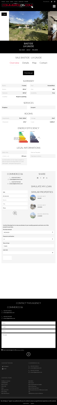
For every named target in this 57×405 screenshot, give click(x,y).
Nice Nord (30, 381)
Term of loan (6, 243)
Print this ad (28, 73)
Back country (4, 384)
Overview (14, 62)
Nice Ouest (31, 382)
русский (26, 1)
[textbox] (15, 204)
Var (29, 391)
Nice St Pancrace (32, 386)
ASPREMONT (4, 382)
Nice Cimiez (4, 391)
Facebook (40, 178)
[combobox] (15, 204)
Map (34, 62)
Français (3, 1)
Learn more (26, 403)
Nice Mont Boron (5, 393)
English (7, 1)
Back (5, 14)
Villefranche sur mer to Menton (35, 393)
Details (25, 62)
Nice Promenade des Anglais (35, 384)
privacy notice (20, 350)
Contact (43, 62)
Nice (2, 388)
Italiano (16, 1)
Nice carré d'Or (4, 389)
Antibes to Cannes (5, 381)
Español (11, 1)
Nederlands (21, 1)
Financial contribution (8, 236)
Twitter (44, 178)
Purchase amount (7, 229)
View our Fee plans (35, 152)
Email (54, 1)
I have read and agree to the (13, 350)
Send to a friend (37, 178)
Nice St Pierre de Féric (33, 388)
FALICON (3, 386)
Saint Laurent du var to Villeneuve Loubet (38, 389)
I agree (32, 403)
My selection (46, 1)
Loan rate (5, 250)
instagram (51, 1)
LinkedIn (47, 178)
